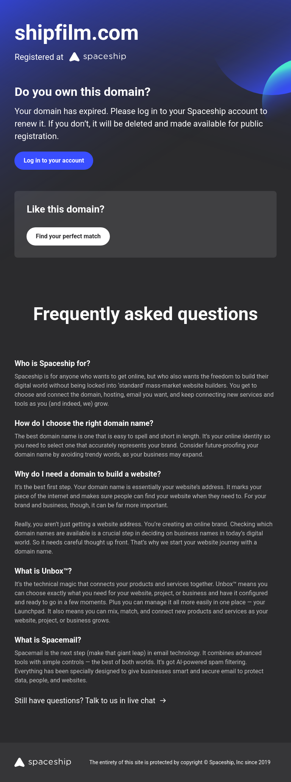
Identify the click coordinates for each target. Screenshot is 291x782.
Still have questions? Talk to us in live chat (90, 700)
